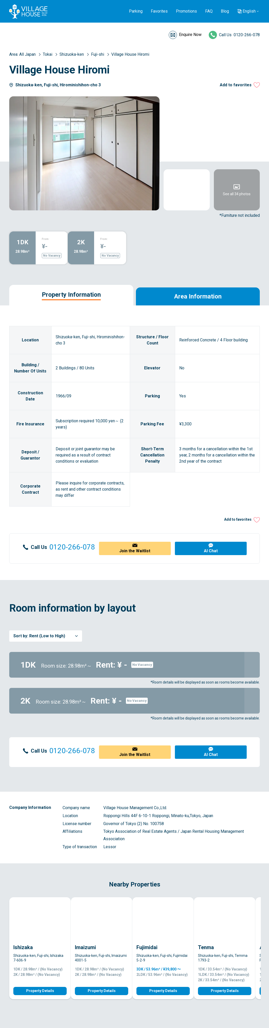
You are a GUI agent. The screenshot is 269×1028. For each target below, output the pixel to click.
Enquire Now (190, 34)
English (249, 11)
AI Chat (211, 550)
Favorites (159, 11)
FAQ (209, 11)
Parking (136, 11)
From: (45, 239)
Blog (225, 11)
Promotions (186, 11)
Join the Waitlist (134, 550)
